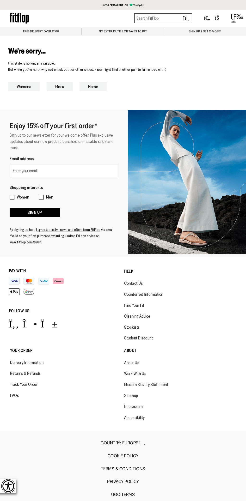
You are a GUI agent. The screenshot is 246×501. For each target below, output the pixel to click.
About (130, 350)
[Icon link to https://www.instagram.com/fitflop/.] (30, 324)
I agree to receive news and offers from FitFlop (68, 229)
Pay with (17, 270)
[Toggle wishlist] (207, 18)
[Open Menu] (233, 18)
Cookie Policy (123, 456)
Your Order (21, 350)
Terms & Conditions (123, 468)
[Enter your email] (64, 170)
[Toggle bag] (219, 18)
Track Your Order (23, 384)
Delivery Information (26, 362)
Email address (22, 158)
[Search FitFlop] (163, 18)
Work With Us (135, 373)
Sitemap (131, 395)
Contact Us (133, 283)
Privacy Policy (123, 481)
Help (128, 271)
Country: (123, 443)
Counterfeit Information (143, 294)
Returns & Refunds (25, 373)
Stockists (132, 327)
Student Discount (138, 338)
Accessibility (134, 417)
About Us (131, 362)
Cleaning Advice (137, 316)
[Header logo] (19, 18)
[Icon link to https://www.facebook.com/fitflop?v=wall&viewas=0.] (14, 324)
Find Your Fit (134, 305)
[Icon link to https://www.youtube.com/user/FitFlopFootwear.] (49, 324)
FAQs (14, 395)
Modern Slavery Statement (146, 384)
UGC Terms (123, 494)
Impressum (133, 406)
